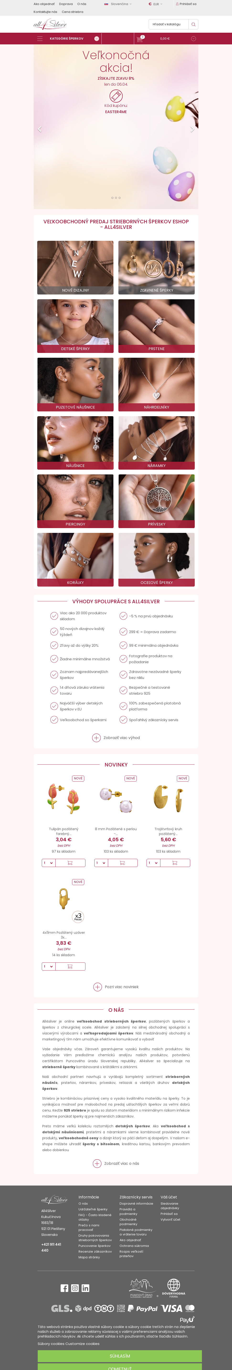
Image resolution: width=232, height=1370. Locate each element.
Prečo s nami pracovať (89, 1227)
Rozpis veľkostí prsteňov (131, 1253)
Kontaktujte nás (45, 12)
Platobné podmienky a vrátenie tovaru (136, 1232)
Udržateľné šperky (93, 1209)
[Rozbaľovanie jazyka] (118, 4)
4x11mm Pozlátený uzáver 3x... (63, 935)
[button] (166, 39)
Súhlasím (120, 1356)
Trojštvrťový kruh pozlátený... (168, 831)
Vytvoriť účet (170, 1219)
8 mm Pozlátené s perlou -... (116, 831)
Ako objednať (44, 4)
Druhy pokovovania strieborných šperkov (95, 1237)
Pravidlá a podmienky (128, 1211)
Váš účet (169, 1197)
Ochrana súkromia (134, 1246)
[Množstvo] (48, 863)
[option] (116, 126)
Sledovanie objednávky (170, 1205)
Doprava (66, 4)
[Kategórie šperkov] (69, 38)
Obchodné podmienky (128, 1221)
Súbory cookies (51, 1343)
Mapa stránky (89, 1257)
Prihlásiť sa (169, 1214)
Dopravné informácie (136, 1203)
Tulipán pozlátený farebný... (64, 831)
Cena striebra (72, 12)
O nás (81, 4)
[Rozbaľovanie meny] (156, 4)
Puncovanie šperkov (95, 1246)
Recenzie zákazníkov (95, 1251)
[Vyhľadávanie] (173, 24)
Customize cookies (82, 1343)
